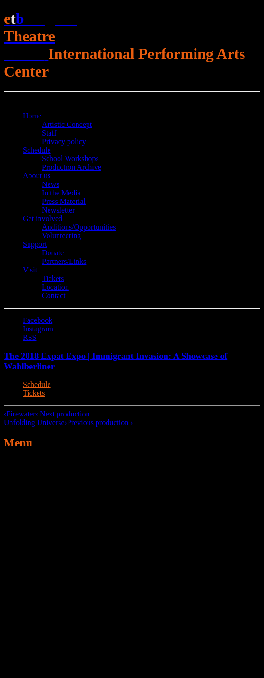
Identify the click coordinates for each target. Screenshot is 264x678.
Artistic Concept (67, 124)
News (50, 184)
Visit (30, 270)
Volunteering (61, 236)
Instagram (38, 329)
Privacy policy (64, 141)
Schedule (37, 150)
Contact (54, 295)
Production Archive (71, 167)
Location (55, 287)
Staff (49, 133)
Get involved (42, 218)
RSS (29, 337)
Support (35, 244)
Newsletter (58, 210)
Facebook (37, 320)
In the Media (61, 193)
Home (32, 116)
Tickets (53, 278)
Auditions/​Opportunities (79, 227)
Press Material (64, 201)
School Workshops (70, 159)
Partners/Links (64, 261)
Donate (53, 253)
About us (36, 176)
